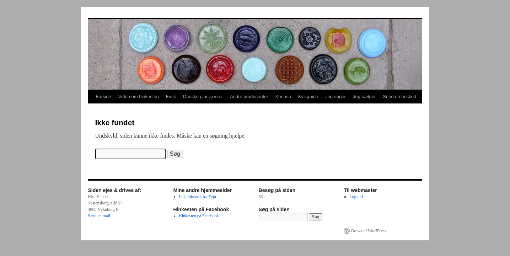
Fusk (171, 96)
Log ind (356, 196)
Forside (103, 96)
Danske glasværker (203, 96)
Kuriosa (283, 96)
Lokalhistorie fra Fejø (197, 196)
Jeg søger (335, 96)
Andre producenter (249, 96)
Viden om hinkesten (138, 96)
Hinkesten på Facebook (199, 215)
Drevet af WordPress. (369, 230)
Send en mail (99, 215)
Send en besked (399, 96)
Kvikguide (308, 96)
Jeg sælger (364, 96)
